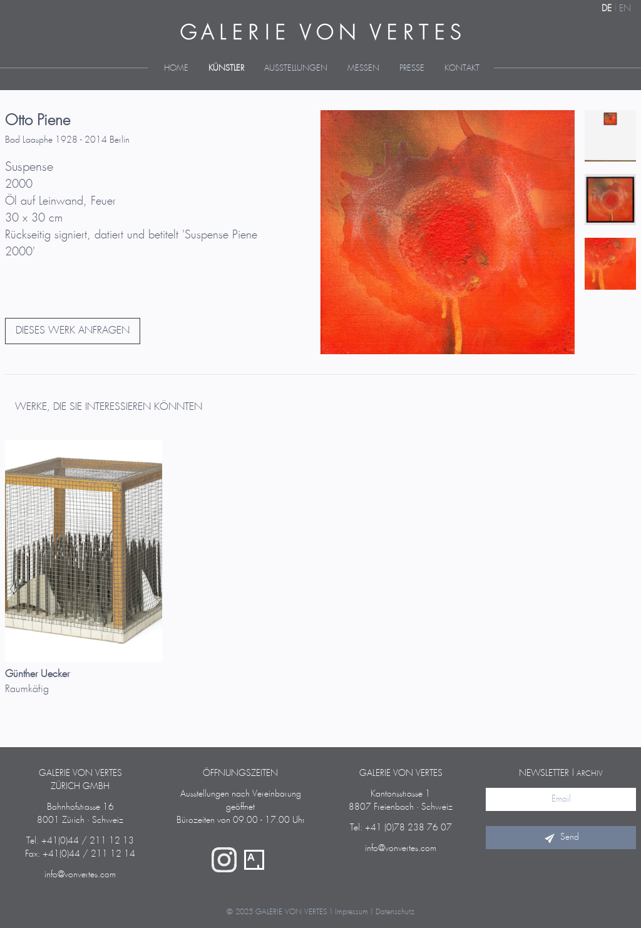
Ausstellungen (295, 68)
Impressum (351, 912)
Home (176, 68)
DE (607, 9)
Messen (363, 68)
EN (625, 9)
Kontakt (461, 68)
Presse (411, 68)
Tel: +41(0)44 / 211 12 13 (80, 841)
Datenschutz (395, 912)
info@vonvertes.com (80, 875)
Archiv (590, 774)
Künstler (226, 68)
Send (561, 837)
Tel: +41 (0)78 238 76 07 (401, 828)
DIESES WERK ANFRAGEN (73, 330)
